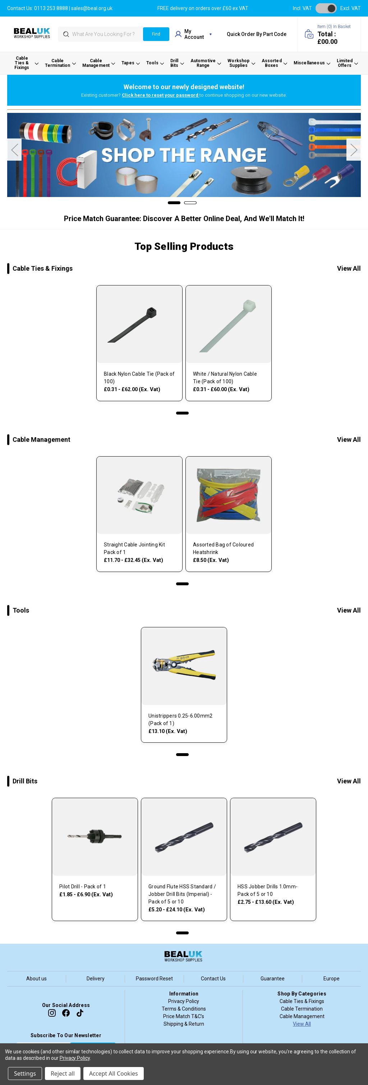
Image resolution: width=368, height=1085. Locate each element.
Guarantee (273, 978)
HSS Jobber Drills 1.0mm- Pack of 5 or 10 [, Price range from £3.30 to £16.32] (268, 890)
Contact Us (213, 978)
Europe (331, 978)
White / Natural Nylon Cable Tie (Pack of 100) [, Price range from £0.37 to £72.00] (225, 377)
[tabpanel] (139, 345)
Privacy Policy (183, 1001)
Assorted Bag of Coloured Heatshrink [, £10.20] (223, 548)
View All (349, 268)
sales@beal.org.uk (91, 8)
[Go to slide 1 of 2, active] (174, 202)
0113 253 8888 (51, 8)
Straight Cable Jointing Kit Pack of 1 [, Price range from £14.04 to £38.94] (134, 548)
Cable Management (41, 439)
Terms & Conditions (184, 1009)
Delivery (96, 978)
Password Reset (154, 978)
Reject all (63, 1073)
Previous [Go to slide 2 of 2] (14, 150)
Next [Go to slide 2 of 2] (353, 150)
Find (156, 34)
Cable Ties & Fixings (43, 268)
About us (36, 978)
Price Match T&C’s (183, 1016)
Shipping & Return (184, 1024)
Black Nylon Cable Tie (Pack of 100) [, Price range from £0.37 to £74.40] (139, 377)
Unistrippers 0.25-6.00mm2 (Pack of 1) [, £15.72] (180, 719)
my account (193, 34)
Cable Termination (302, 1009)
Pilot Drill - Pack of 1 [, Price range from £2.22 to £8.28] (82, 886)
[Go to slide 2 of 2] (190, 202)
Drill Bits (25, 781)
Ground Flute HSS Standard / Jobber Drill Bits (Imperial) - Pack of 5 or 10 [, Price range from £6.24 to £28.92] (182, 894)
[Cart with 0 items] (329, 34)
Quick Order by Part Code (256, 34)
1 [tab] (182, 413)
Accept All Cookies (113, 1073)
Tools (21, 610)
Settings (25, 1073)
